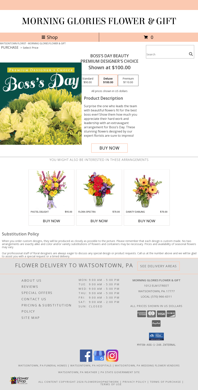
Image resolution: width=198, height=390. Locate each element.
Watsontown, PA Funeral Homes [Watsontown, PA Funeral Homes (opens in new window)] (42, 365)
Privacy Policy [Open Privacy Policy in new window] (134, 381)
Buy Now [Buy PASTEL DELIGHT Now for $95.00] (51, 220)
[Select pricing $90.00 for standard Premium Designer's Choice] (87, 80)
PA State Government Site (120, 372)
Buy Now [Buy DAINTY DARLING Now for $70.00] (146, 220)
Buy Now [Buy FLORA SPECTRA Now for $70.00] (99, 220)
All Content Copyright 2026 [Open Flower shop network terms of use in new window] (61, 381)
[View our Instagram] (112, 360)
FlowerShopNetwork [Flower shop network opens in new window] (102, 381)
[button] (156, 336)
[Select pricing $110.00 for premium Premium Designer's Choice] (128, 80)
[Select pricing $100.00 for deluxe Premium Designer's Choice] (108, 80)
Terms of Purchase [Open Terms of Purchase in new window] (165, 381)
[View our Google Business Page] (99, 360)
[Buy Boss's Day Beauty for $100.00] (109, 148)
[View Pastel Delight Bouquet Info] (51, 189)
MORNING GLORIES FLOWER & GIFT (99, 21)
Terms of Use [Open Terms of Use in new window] (111, 384)
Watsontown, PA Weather (77, 372)
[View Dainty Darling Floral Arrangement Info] (147, 189)
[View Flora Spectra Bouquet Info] (99, 189)
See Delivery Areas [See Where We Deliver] (158, 266)
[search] (191, 54)
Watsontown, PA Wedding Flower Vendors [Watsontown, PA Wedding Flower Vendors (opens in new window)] (147, 365)
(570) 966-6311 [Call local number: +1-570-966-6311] (161, 296)
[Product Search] (166, 54)
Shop (49, 37)
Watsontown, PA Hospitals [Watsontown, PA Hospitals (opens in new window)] (91, 365)
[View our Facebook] (86, 360)
